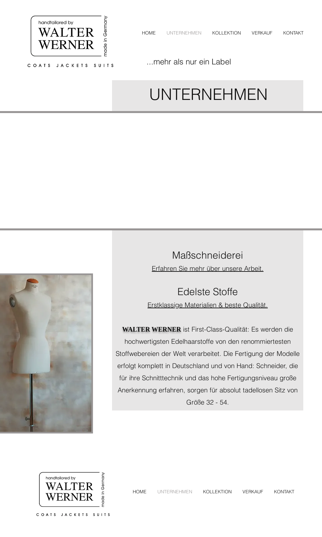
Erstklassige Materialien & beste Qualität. (208, 305)
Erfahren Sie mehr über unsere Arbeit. (208, 268)
